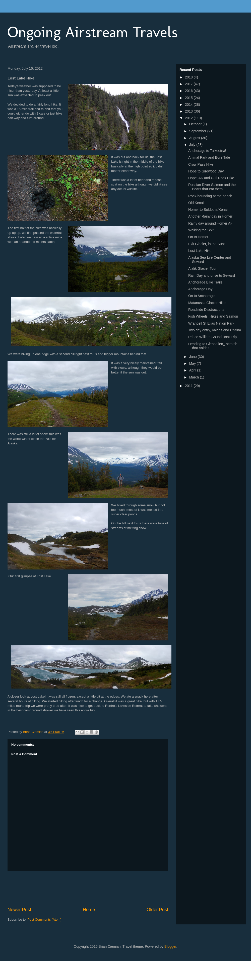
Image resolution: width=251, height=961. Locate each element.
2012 (189, 118)
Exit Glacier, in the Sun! (206, 244)
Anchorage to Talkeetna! (207, 151)
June (193, 357)
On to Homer (198, 237)
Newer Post (19, 909)
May (193, 363)
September (198, 131)
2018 (189, 77)
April (193, 370)
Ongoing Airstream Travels (93, 32)
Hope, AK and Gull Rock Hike (211, 178)
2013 (189, 111)
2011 (189, 386)
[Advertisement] (99, 889)
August (195, 138)
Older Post (157, 909)
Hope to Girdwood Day (206, 171)
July (192, 145)
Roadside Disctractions (206, 310)
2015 (189, 98)
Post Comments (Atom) (44, 919)
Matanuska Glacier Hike (207, 303)
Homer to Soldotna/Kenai (207, 210)
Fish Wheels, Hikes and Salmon (213, 316)
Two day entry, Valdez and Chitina (214, 330)
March (194, 377)
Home (89, 909)
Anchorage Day (200, 289)
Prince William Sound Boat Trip (212, 337)
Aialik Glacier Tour (202, 268)
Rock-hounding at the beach (210, 196)
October (196, 124)
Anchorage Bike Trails (205, 282)
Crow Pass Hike (200, 164)
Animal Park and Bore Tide (209, 157)
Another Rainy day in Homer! (210, 216)
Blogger (170, 946)
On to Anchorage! (202, 296)
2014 (189, 105)
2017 (189, 84)
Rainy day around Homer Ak (210, 223)
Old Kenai (196, 203)
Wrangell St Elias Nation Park (211, 323)
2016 (189, 91)
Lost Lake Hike (200, 251)
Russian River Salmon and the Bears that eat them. (212, 187)
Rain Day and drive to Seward (211, 275)
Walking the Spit (201, 230)
